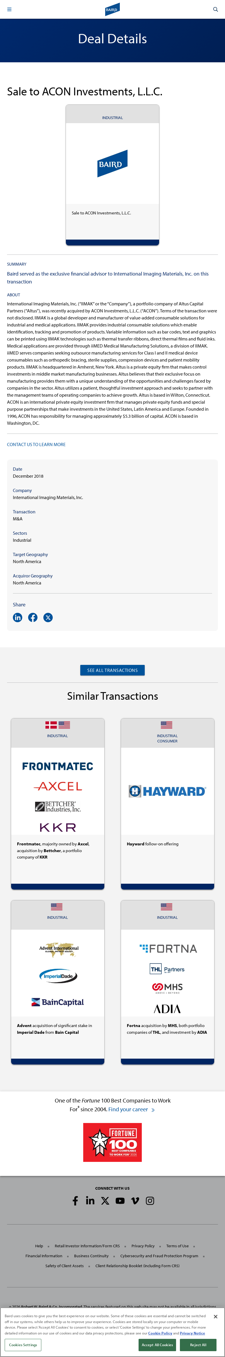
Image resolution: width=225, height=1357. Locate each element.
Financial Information (43, 1255)
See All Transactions (112, 670)
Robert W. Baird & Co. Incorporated (51, 1306)
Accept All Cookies (157, 1346)
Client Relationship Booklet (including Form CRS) (138, 1265)
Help (39, 1245)
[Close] (215, 1317)
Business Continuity (91, 1255)
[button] (9, 9)
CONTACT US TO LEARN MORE (36, 444)
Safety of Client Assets (64, 1265)
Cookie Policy (160, 1334)
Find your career (131, 1109)
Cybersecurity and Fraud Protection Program (159, 1255)
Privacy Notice (192, 1334)
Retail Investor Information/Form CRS (87, 1245)
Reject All (198, 1346)
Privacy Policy (143, 1245)
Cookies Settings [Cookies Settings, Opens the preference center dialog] (23, 1346)
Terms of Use (177, 1245)
